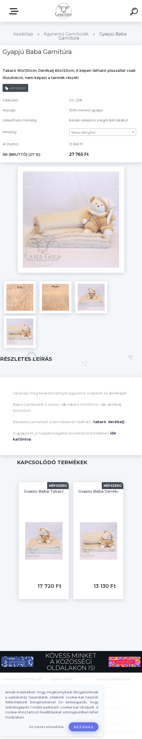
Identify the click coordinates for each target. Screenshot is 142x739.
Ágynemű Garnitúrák (66, 34)
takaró (99, 422)
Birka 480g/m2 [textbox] (84, 132)
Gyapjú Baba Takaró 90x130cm (54, 491)
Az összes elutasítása (46, 727)
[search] (134, 12)
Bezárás (84, 727)
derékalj (116, 422)
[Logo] (63, 11)
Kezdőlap (23, 34)
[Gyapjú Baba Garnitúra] (71, 168)
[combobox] (102, 132)
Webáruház (15, 11)
